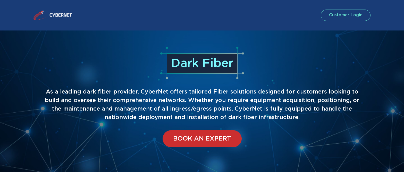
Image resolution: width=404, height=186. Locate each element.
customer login (344, 15)
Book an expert (202, 139)
